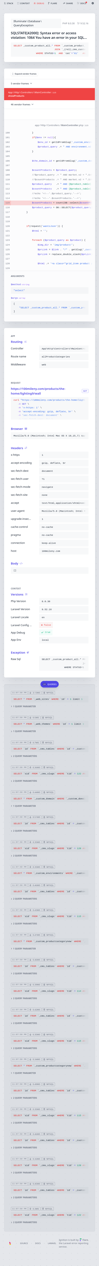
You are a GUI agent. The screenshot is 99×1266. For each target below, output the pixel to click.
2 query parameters (24, 756)
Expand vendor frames (24, 73)
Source (24, 1243)
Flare (84, 1239)
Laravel (52, 1243)
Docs (38, 1243)
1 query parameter (23, 706)
